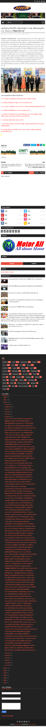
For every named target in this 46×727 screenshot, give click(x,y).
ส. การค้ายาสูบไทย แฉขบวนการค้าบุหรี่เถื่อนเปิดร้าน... (19, 504)
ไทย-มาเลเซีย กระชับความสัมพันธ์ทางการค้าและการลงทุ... (20, 599)
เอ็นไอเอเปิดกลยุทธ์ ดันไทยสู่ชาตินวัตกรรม (16, 461)
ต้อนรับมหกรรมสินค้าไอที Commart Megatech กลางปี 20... (20, 646)
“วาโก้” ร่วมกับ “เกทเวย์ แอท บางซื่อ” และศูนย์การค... (19, 436)
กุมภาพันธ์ (8, 663)
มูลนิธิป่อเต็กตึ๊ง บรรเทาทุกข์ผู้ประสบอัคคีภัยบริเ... (17, 634)
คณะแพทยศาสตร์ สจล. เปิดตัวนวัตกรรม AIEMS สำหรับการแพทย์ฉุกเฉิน (25, 280)
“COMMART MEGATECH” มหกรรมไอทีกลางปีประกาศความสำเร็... (21, 569)
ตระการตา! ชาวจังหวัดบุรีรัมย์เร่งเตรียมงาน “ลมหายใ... (19, 513)
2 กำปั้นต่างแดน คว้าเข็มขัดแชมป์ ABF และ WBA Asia (19, 508)
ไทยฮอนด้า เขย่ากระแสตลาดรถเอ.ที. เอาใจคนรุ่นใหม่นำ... (20, 471)
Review (4, 381)
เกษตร (31, 369)
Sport (4, 378)
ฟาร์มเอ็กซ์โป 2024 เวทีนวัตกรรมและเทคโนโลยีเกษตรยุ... (20, 520)
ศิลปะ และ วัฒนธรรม (23, 387)
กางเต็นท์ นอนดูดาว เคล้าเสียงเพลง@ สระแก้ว (19, 346)
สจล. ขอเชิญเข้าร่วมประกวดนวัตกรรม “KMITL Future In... (20, 459)
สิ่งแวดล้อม (25, 375)
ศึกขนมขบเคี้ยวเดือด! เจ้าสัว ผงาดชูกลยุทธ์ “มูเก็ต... (18, 468)
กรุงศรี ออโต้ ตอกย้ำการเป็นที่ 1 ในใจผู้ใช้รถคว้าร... (18, 438)
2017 (5, 681)
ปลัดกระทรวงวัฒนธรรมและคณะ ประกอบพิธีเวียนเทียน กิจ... (20, 541)
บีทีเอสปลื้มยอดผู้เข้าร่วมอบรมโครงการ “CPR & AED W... (19, 424)
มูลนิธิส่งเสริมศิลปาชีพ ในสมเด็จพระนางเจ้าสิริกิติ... (18, 627)
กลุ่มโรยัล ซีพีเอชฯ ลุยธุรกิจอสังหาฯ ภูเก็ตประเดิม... (18, 644)
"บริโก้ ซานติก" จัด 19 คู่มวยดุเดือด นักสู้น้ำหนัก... (17, 522)
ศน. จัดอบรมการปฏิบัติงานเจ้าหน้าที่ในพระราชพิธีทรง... (19, 546)
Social (34, 375)
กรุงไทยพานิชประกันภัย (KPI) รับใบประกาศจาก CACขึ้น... (20, 585)
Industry (37, 378)
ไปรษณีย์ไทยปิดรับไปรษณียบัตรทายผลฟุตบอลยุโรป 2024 (20, 581)
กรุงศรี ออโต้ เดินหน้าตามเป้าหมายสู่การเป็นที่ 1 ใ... (18, 482)
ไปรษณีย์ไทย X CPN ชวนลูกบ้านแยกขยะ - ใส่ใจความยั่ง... (20, 578)
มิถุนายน (7, 654)
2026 (5, 398)
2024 (5, 403)
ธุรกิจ (14, 363)
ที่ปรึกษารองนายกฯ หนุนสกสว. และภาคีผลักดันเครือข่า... (19, 433)
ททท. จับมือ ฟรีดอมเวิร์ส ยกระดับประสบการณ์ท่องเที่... (19, 609)
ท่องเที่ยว (34, 363)
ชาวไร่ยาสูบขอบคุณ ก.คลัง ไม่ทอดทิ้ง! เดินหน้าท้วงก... (19, 641)
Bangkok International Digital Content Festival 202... (19, 457)
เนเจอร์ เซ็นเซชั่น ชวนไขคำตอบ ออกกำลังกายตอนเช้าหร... (20, 489)
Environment (5, 387)
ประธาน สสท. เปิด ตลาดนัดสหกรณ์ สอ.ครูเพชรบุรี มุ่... (19, 419)
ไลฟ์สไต (4, 390)
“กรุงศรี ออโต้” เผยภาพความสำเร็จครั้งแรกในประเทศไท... (20, 583)
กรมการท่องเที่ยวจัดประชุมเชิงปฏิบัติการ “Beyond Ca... (19, 454)
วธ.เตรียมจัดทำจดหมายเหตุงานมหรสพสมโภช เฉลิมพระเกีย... (21, 543)
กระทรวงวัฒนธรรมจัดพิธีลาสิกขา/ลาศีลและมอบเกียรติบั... (20, 450)
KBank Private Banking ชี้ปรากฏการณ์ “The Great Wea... (19, 576)
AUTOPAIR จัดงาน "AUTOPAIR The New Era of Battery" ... (19, 574)
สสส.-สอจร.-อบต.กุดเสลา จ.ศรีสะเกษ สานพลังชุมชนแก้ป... (20, 529)
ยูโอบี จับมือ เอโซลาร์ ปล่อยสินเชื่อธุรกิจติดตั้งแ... (17, 590)
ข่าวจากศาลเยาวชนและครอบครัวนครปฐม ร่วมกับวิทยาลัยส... (21, 602)
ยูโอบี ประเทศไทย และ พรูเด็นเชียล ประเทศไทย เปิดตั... (19, 648)
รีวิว (11, 378)
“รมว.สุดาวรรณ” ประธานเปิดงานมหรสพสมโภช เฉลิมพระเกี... (21, 630)
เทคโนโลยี (5, 369)
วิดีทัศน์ (4, 384)
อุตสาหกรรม (5, 375)
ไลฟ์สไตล (21, 381)
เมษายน (7, 659)
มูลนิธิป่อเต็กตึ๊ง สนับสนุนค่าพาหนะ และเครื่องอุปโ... (18, 553)
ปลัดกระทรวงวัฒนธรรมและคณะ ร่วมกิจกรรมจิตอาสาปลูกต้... (21, 515)
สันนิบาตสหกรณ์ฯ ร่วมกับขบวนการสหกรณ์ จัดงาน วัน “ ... (20, 532)
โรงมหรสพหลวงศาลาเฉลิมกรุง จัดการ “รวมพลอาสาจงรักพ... (21, 639)
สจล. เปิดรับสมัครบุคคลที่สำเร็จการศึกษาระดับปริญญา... (19, 534)
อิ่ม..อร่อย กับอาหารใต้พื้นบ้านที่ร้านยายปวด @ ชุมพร (21, 308)
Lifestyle (23, 369)
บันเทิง (28, 366)
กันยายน (7, 412)
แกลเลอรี (12, 381)
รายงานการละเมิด (7, 717)
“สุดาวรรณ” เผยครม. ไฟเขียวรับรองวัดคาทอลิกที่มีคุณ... (19, 452)
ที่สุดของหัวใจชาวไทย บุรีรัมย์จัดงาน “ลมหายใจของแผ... (19, 494)
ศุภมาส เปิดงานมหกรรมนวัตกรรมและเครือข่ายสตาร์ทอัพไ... (20, 527)
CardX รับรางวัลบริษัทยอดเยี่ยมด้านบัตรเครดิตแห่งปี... (19, 475)
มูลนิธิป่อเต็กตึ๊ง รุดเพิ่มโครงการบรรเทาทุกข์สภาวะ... (18, 445)
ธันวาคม (7, 405)
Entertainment (34, 372)
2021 (5, 674)
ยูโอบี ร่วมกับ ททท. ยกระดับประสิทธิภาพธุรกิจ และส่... (19, 464)
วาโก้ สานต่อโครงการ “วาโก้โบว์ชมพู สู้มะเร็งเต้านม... (19, 466)
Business (24, 372)
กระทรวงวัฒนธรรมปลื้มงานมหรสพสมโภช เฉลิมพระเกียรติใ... (21, 555)
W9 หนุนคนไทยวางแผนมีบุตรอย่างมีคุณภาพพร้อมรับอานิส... (20, 651)
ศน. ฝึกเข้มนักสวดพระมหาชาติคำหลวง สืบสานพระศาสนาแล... (21, 637)
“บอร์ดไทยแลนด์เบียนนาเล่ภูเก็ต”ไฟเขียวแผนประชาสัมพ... (20, 447)
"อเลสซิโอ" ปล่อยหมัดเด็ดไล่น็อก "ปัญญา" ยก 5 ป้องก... (19, 613)
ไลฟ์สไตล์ (27, 35)
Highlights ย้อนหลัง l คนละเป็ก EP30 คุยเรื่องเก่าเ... (18, 422)
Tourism (14, 369)
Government (15, 375)
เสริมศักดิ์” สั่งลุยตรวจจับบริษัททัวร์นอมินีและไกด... (18, 550)
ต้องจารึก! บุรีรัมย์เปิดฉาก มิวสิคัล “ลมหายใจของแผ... (19, 492)
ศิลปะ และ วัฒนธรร (22, 384)
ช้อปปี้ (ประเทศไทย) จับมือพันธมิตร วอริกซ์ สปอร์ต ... (18, 606)
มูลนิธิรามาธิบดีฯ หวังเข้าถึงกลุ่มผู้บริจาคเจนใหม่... (18, 560)
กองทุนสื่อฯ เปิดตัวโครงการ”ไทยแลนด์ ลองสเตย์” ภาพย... (19, 501)
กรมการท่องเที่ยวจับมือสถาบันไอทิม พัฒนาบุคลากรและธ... (20, 592)
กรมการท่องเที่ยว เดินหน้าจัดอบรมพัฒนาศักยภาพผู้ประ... (19, 506)
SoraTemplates (18, 725)
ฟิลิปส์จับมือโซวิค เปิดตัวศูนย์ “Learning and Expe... (18, 567)
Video (13, 387)
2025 (5, 401)
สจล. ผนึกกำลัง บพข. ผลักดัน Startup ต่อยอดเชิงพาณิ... (19, 426)
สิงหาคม (7, 415)
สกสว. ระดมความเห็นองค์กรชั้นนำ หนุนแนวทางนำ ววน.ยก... (21, 623)
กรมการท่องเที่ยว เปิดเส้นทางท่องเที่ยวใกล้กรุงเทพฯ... (18, 597)
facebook (42, 173)
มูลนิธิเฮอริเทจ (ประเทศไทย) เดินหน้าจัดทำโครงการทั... (19, 562)
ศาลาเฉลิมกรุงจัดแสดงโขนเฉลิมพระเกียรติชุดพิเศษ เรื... (19, 616)
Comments (34, 264)
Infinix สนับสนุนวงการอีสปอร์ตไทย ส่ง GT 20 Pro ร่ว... (19, 478)
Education (19, 378)
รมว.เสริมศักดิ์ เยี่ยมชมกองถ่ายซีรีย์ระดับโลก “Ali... (18, 595)
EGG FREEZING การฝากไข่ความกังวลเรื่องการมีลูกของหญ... (20, 620)
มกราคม (7, 666)
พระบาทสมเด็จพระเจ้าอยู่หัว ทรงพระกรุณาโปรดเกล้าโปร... (20, 539)
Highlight (12, 264)
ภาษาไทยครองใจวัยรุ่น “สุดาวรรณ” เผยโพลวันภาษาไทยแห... (21, 497)
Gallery (11, 384)
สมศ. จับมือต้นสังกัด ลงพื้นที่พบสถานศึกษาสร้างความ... (19, 473)
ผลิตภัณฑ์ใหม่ (24, 363)
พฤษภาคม (8, 656)
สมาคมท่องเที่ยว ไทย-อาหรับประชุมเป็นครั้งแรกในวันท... (19, 611)
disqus (36, 173)
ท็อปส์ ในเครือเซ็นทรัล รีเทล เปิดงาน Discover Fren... (18, 431)
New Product (14, 372)
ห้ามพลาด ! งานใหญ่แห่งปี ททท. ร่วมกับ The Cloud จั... (19, 564)
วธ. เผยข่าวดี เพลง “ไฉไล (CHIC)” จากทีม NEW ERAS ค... (19, 499)
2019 (5, 679)
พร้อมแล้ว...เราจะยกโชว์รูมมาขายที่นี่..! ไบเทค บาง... (18, 557)
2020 (5, 676)
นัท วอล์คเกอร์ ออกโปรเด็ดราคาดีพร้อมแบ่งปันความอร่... (19, 625)
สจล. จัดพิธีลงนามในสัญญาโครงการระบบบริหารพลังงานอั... (20, 429)
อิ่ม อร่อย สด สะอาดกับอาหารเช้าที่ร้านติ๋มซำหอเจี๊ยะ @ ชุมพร (23, 294)
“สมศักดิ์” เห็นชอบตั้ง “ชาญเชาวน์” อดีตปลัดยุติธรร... (19, 604)
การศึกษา (5, 372)
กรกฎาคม (7, 417)
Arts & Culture (31, 381)
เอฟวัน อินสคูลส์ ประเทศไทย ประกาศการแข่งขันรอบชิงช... (20, 485)
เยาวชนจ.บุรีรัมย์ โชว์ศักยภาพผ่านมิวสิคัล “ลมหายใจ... (19, 618)
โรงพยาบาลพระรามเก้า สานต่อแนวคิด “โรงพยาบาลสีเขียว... (21, 588)
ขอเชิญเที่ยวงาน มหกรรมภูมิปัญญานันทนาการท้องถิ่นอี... (19, 525)
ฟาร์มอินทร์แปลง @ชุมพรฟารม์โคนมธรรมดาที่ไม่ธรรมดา (22, 332)
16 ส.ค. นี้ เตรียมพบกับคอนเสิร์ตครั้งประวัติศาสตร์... (18, 511)
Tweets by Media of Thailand (7, 273)
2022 (5, 671)
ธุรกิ (33, 387)
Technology (28, 378)
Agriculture (33, 384)
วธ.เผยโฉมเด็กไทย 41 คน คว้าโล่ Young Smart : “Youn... (19, 518)
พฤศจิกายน (8, 408)
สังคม (13, 366)
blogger (31, 173)
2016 (5, 683)
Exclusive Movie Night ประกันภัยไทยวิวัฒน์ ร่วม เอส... (19, 480)
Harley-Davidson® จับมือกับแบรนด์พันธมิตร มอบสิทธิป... (19, 440)
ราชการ (4, 366)
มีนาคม (7, 661)
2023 (5, 669)
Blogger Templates (32, 725)
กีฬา (21, 366)
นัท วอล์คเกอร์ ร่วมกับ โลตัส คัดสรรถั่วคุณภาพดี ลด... (18, 536)
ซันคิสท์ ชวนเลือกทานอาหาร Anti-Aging (15, 487)
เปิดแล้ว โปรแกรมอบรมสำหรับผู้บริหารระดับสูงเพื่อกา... (19, 571)
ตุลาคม (7, 410)
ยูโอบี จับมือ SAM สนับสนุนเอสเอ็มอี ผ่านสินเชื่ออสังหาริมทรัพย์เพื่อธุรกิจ (26, 287)
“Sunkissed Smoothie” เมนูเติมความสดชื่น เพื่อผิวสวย (19, 443)
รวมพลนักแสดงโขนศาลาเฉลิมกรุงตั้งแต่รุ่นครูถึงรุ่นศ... (19, 548)
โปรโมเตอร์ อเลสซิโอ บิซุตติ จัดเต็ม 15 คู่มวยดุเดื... (18, 632)
